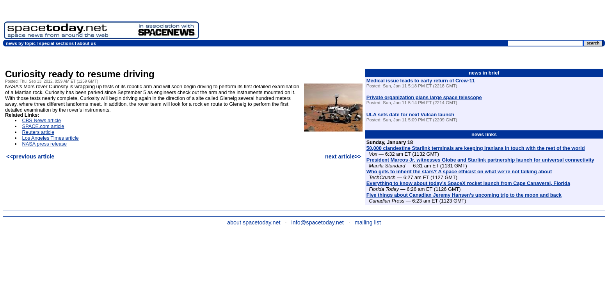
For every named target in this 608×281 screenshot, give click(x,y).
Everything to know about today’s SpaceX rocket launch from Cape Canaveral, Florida (468, 183)
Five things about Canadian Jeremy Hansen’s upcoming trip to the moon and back (464, 195)
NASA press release (44, 144)
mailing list (368, 222)
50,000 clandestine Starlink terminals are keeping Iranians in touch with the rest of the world (475, 148)
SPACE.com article (43, 126)
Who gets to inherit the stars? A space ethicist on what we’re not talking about (459, 171)
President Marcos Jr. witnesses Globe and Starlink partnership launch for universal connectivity (480, 160)
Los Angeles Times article (50, 138)
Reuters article (38, 132)
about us (86, 43)
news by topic (21, 43)
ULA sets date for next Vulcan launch (410, 114)
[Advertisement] (462, 21)
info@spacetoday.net (318, 222)
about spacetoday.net (254, 222)
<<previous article (30, 156)
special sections (56, 43)
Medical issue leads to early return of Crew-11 (420, 81)
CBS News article (41, 120)
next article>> (343, 156)
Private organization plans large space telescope (424, 97)
